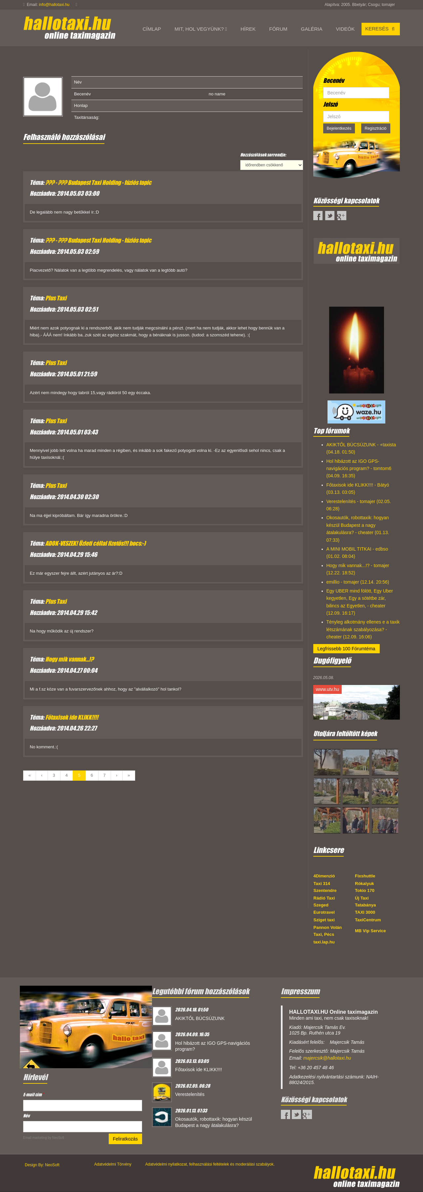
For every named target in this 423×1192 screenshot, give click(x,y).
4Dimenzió (324, 875)
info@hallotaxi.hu (54, 4)
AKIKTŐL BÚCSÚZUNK (200, 1018)
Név (26, 1115)
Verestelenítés (190, 1094)
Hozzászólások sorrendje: (263, 154)
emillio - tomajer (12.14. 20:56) (358, 582)
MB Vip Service (370, 930)
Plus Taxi (55, 298)
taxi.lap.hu (324, 941)
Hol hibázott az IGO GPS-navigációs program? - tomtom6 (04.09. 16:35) (359, 469)
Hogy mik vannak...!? (69, 659)
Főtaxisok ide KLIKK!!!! (71, 717)
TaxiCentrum (368, 919)
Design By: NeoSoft (42, 1165)
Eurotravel (324, 912)
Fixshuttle (365, 875)
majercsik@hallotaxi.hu (327, 1058)
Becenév (333, 80)
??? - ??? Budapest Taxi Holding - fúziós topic (98, 182)
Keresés (380, 28)
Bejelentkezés (339, 128)
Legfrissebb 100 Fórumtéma (346, 648)
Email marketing (35, 1138)
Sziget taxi (324, 919)
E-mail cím (33, 1094)
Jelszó (330, 104)
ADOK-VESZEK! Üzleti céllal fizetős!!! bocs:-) (95, 543)
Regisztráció (376, 128)
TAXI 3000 (365, 912)
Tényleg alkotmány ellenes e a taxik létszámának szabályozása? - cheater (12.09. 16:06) (363, 629)
